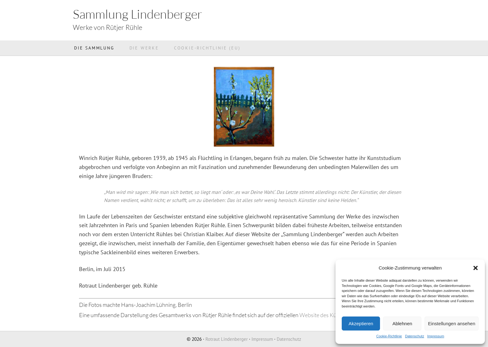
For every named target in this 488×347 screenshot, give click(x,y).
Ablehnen (402, 323)
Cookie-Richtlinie (389, 336)
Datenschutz (414, 336)
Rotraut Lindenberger (226, 339)
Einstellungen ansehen (451, 323)
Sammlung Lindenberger (137, 13)
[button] (475, 268)
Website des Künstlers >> (329, 315)
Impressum (435, 336)
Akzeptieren (361, 323)
